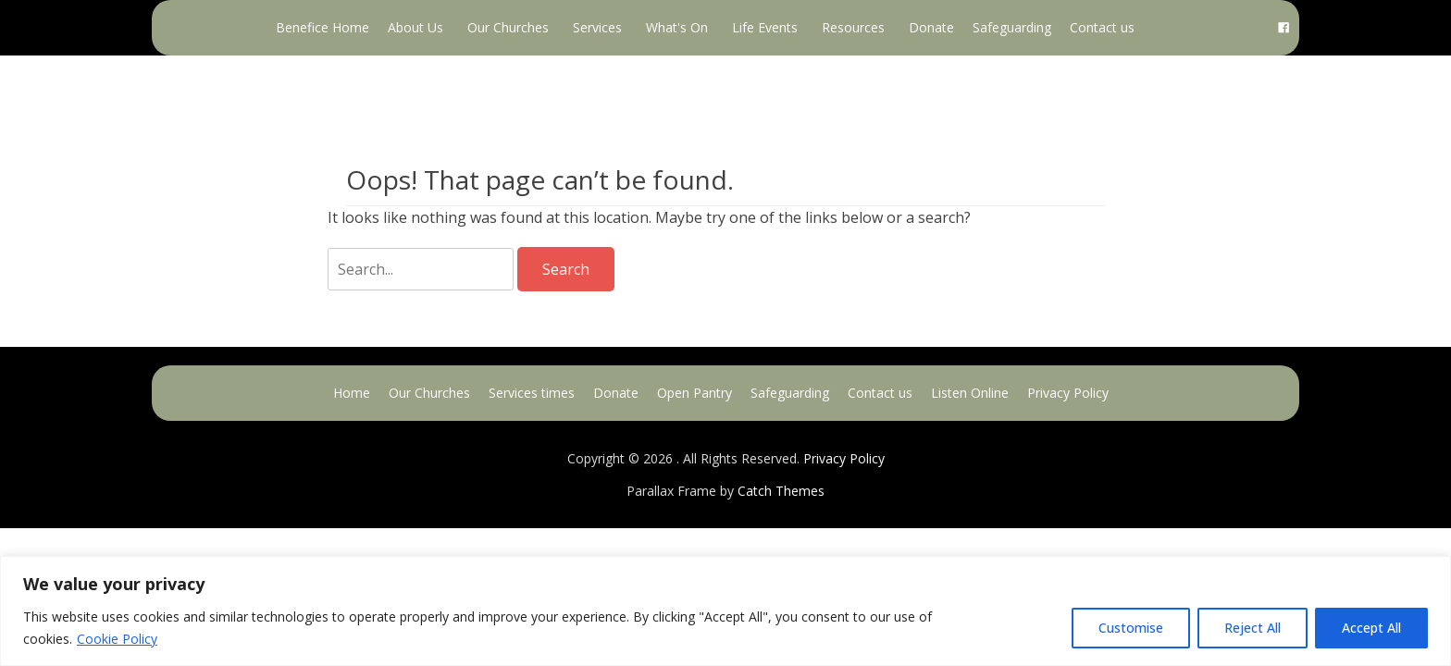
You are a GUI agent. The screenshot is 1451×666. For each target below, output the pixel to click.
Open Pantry (694, 392)
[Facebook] (1283, 28)
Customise (1130, 627)
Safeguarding (1012, 27)
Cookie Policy (117, 639)
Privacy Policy (1068, 392)
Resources (853, 27)
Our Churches (508, 27)
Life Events (765, 27)
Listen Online (970, 392)
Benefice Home (322, 27)
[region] (725, 611)
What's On (677, 27)
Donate (931, 27)
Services (597, 27)
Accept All (1371, 627)
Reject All (1252, 627)
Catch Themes (781, 491)
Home (351, 392)
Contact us (1102, 27)
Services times (532, 392)
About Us (415, 27)
